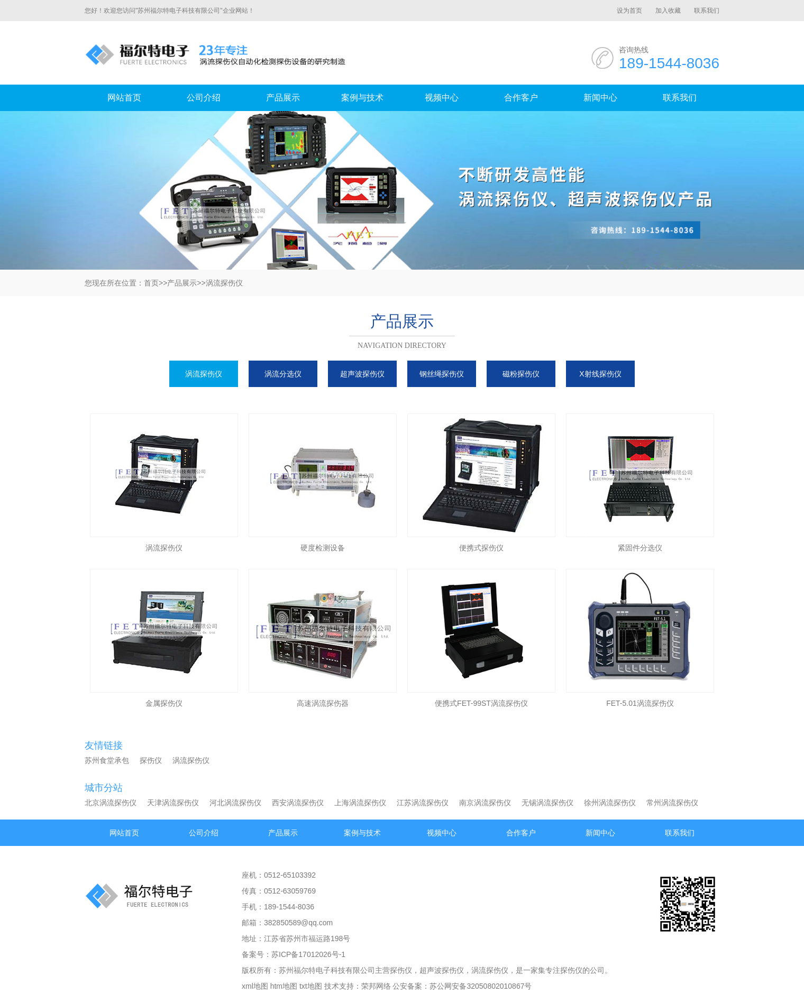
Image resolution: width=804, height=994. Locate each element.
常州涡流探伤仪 (672, 802)
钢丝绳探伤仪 (441, 374)
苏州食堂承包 (107, 760)
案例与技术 (362, 97)
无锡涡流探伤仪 (547, 802)
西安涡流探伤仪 (298, 802)
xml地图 (255, 986)
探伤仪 (151, 760)
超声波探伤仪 (362, 374)
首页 (151, 283)
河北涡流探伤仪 (235, 802)
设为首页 (629, 10)
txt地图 (310, 986)
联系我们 (706, 10)
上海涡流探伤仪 (360, 802)
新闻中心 (600, 97)
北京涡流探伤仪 (110, 802)
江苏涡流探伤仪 (423, 802)
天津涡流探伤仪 (173, 802)
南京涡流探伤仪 (485, 802)
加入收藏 (668, 10)
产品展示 (283, 97)
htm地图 (283, 986)
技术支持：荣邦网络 (357, 986)
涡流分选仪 (283, 374)
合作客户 (521, 97)
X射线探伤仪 (600, 374)
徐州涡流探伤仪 (610, 802)
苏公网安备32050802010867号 (481, 986)
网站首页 (124, 97)
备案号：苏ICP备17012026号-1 (293, 954)
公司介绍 (204, 97)
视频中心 (442, 97)
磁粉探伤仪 (521, 374)
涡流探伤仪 (224, 283)
